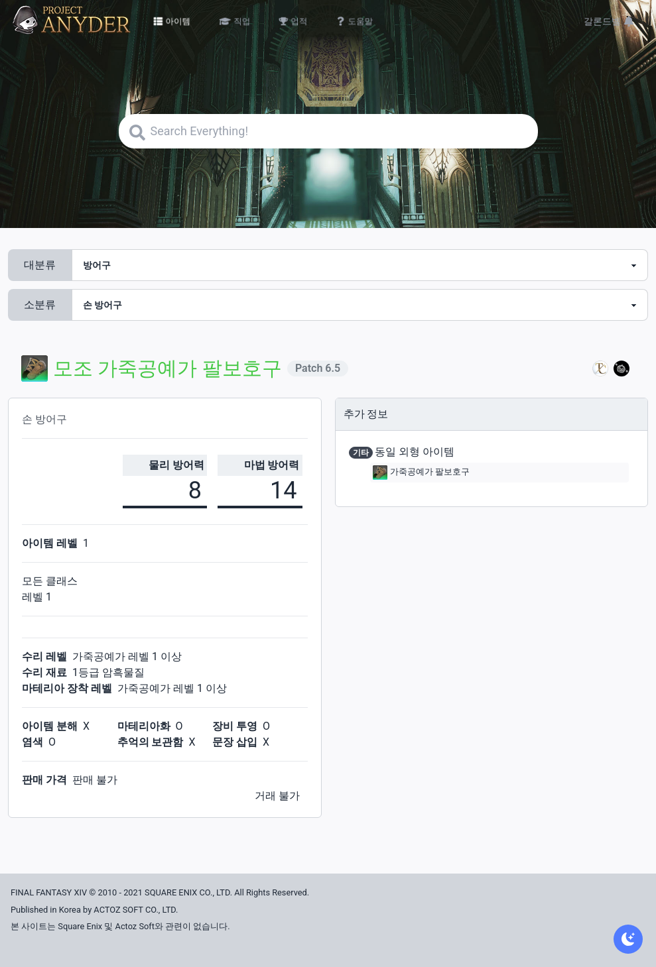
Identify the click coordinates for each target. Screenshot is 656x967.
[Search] (328, 131)
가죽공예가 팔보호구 (421, 472)
